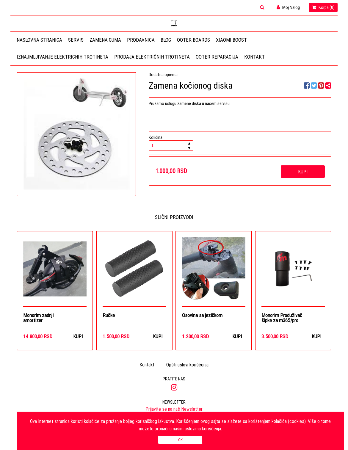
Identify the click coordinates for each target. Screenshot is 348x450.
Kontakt (254, 57)
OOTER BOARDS (193, 40)
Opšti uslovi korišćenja (187, 365)
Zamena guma (105, 40)
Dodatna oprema (163, 74)
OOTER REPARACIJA (217, 57)
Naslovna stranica (39, 40)
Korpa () (323, 7)
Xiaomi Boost (231, 40)
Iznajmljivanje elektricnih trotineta (62, 57)
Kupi (303, 172)
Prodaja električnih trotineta (152, 57)
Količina (171, 142)
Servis (76, 40)
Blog (166, 40)
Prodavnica (141, 40)
